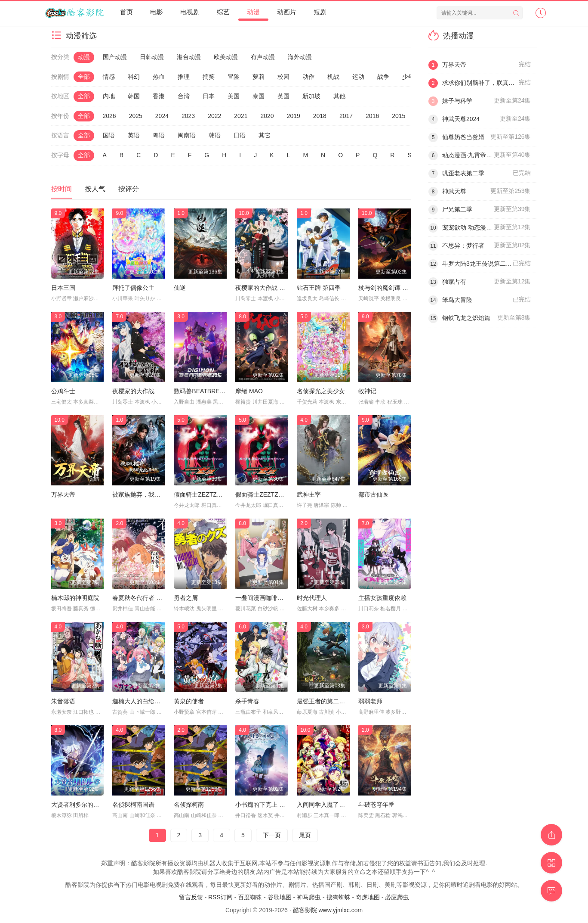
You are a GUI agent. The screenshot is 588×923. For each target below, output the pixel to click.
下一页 (272, 835)
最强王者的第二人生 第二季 (334, 701)
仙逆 (180, 287)
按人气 (95, 189)
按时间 (61, 189)
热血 (159, 76)
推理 (184, 76)
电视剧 (190, 12)
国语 (109, 135)
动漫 (253, 12)
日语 (240, 135)
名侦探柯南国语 (133, 804)
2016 (372, 115)
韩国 (134, 96)
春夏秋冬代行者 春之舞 (143, 597)
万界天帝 (63, 494)
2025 (135, 115)
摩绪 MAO (249, 391)
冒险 (234, 76)
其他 (339, 96)
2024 (162, 115)
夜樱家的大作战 (133, 391)
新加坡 (311, 96)
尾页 (305, 835)
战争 (383, 76)
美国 (234, 96)
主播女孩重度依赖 (382, 597)
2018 (319, 115)
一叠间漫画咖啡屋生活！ (268, 597)
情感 (109, 76)
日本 (209, 96)
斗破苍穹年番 (376, 804)
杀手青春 (247, 701)
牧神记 (367, 391)
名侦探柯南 (189, 804)
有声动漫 (263, 56)
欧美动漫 (226, 56)
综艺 (223, 12)
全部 (84, 76)
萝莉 (258, 76)
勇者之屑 (186, 597)
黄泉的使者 (189, 701)
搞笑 (209, 76)
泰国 (258, 96)
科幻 (134, 76)
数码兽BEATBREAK (201, 391)
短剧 (320, 12)
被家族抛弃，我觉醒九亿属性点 (154, 494)
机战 (333, 76)
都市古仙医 (373, 494)
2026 (109, 115)
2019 (293, 115)
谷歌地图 (280, 897)
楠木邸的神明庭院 (75, 597)
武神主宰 (309, 494)
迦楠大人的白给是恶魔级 (145, 701)
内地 (109, 96)
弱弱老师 (370, 701)
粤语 (159, 135)
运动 (358, 76)
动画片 (286, 12)
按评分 (128, 189)
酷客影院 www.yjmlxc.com (328, 910)
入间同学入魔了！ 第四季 (331, 804)
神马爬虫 (309, 897)
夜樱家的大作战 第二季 (266, 287)
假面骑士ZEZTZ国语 (201, 494)
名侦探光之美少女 (321, 391)
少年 (408, 76)
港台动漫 (189, 56)
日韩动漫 (152, 56)
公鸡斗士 (63, 391)
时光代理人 (312, 597)
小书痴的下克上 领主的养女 (272, 804)
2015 (398, 115)
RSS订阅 (220, 897)
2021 (240, 115)
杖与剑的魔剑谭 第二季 (389, 287)
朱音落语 (63, 701)
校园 (283, 76)
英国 (283, 96)
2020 (267, 115)
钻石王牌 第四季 (319, 287)
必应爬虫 (397, 897)
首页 (126, 12)
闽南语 (187, 135)
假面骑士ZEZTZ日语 (262, 494)
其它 (265, 135)
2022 (214, 115)
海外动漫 (300, 56)
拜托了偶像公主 (133, 287)
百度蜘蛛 (250, 897)
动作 (308, 76)
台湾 (184, 96)
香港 (159, 96)
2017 (346, 115)
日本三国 (63, 287)
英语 (134, 135)
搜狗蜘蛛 (338, 897)
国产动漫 (115, 56)
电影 (156, 12)
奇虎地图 (368, 897)
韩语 (215, 135)
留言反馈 (191, 897)
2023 (188, 115)
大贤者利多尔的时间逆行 (84, 804)
